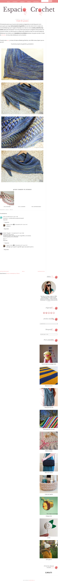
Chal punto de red (49, 407)
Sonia (4, 216)
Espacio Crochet (9, 224)
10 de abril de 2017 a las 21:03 (21, 224)
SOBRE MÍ (22, 1)
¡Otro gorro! (49, 559)
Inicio (23, 271)
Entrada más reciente (4, 271)
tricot (11, 209)
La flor (48, 537)
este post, (3, 35)
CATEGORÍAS (36, 1)
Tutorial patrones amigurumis (49, 364)
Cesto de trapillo (49, 494)
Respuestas (7, 222)
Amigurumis (49, 516)
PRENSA (29, 1)
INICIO (8, 1)
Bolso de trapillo (49, 472)
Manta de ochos (48, 385)
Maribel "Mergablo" (7, 233)
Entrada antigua (41, 271)
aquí (8, 40)
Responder (5, 219)
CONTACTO (15, 1)
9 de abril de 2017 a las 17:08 (12, 216)
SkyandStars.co (32, 580)
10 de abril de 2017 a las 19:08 (17, 233)
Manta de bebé (48, 451)
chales (7, 209)
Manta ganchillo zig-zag (48, 429)
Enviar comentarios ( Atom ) (13, 273)
